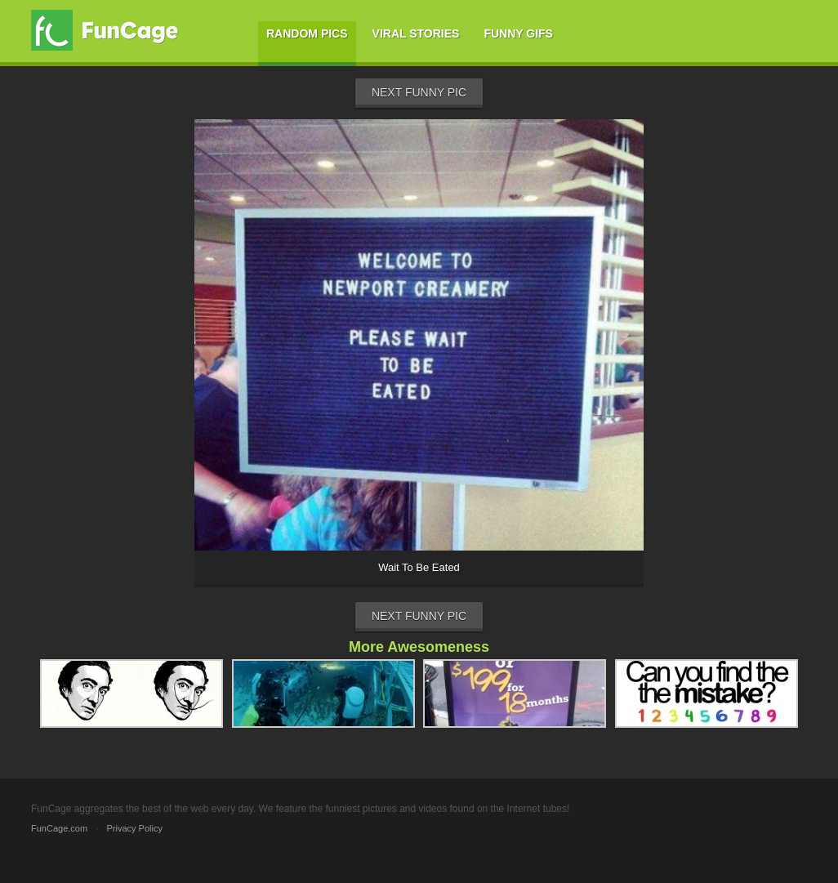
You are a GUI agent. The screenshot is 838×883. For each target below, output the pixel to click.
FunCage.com (59, 828)
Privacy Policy (134, 828)
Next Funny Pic (419, 92)
